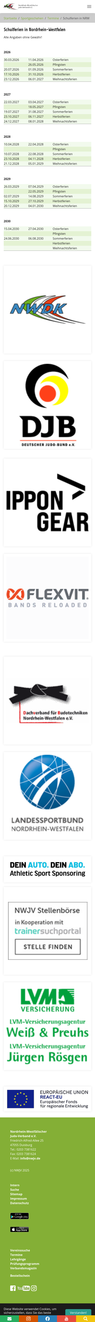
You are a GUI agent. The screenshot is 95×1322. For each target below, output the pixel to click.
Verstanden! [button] (78, 1313)
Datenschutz (19, 1203)
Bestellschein (20, 1276)
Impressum (18, 1199)
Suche (14, 1190)
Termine (16, 1255)
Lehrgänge (18, 1259)
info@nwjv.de (30, 1158)
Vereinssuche (20, 1250)
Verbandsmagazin (23, 1268)
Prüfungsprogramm (24, 1264)
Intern (14, 1185)
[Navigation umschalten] (89, 6)
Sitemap (16, 1194)
